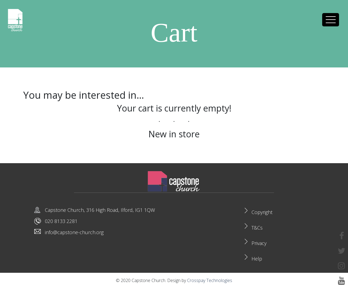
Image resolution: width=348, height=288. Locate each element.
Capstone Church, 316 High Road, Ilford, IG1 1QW (100, 210)
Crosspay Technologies (209, 280)
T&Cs (257, 227)
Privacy (258, 243)
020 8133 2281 (61, 221)
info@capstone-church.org (74, 232)
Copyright (261, 212)
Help (256, 258)
